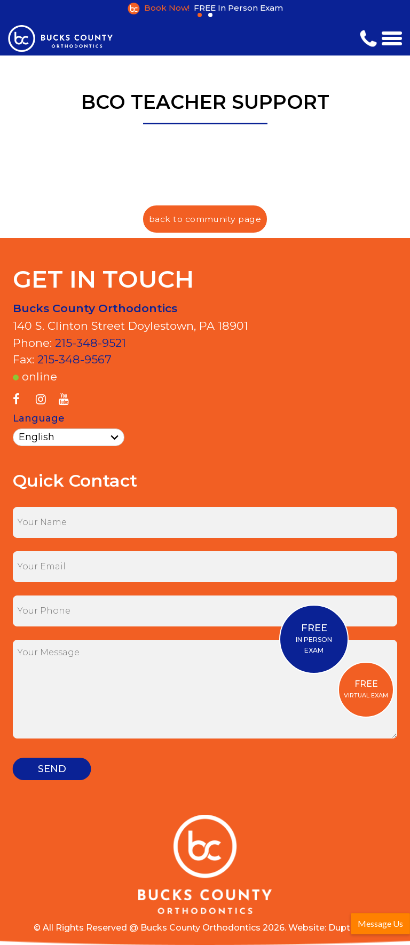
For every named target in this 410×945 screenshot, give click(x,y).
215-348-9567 (74, 359)
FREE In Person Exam (238, 8)
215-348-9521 (90, 343)
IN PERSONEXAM (314, 638)
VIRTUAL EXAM (366, 689)
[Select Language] (68, 437)
